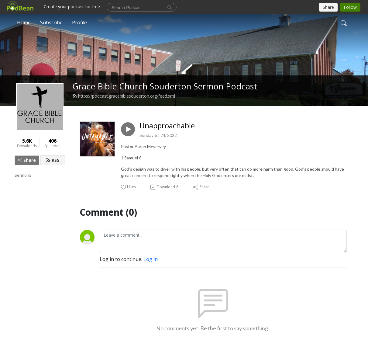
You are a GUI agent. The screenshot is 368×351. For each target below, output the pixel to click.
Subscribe (51, 22)
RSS (52, 160)
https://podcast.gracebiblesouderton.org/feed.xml (123, 96)
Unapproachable (167, 125)
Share (27, 160)
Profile (79, 22)
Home (24, 22)
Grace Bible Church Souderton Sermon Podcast (164, 86)
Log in (150, 259)
